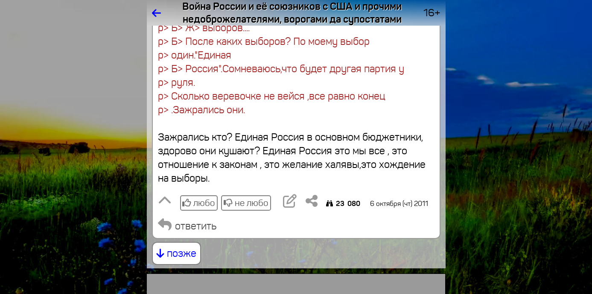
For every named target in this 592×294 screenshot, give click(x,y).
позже (176, 253)
